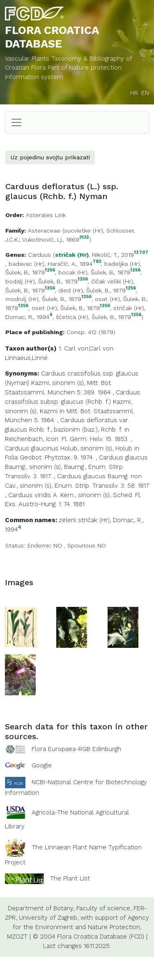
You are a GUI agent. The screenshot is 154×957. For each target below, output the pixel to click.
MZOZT (17, 936)
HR (134, 93)
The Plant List (70, 878)
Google (42, 765)
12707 (141, 253)
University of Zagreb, (48, 917)
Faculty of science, (103, 908)
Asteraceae (44, 230)
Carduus (39, 254)
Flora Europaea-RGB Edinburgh (76, 749)
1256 (50, 270)
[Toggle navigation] (16, 122)
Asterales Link (46, 215)
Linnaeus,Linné (26, 358)
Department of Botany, (41, 908)
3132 (84, 237)
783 (96, 262)
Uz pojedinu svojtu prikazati (50, 157)
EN (145, 93)
